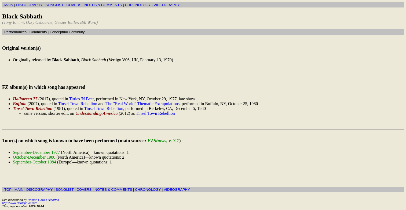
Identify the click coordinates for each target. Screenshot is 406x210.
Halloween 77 (25, 99)
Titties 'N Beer (81, 99)
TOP (8, 190)
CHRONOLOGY (138, 5)
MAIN (8, 5)
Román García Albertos (43, 199)
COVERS (73, 5)
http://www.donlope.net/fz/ (19, 203)
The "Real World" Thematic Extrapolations (142, 103)
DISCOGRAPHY (29, 5)
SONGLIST (54, 5)
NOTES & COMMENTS (103, 5)
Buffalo (19, 103)
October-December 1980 (34, 157)
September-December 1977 (36, 152)
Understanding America (96, 113)
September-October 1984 (34, 162)
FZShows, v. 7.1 (163, 140)
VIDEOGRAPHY (166, 5)
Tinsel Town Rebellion (77, 103)
